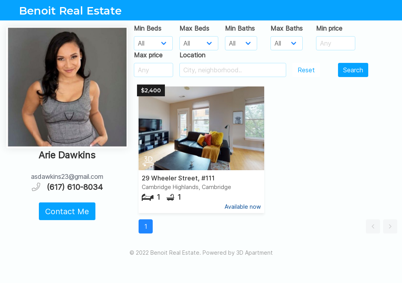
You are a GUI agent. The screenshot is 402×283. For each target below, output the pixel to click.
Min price (329, 28)
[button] (373, 226)
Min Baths (240, 28)
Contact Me (67, 211)
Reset (306, 70)
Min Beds (147, 28)
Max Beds (194, 28)
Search (353, 70)
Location (192, 55)
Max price (148, 55)
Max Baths (286, 28)
